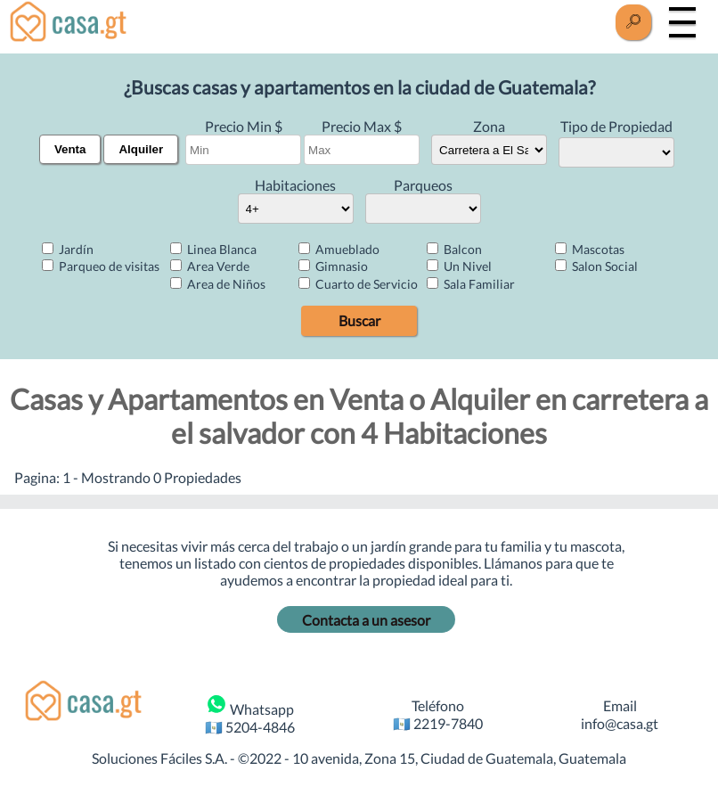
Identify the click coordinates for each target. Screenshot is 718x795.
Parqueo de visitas (100, 266)
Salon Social (596, 266)
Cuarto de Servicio (358, 283)
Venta (70, 149)
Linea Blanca (213, 249)
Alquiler (140, 149)
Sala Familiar (471, 283)
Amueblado (338, 249)
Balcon (454, 249)
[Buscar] (633, 22)
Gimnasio (333, 266)
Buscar (359, 320)
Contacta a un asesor (366, 619)
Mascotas (589, 249)
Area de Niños (217, 283)
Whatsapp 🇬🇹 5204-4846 (250, 713)
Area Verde (209, 266)
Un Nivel (459, 266)
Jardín (68, 249)
